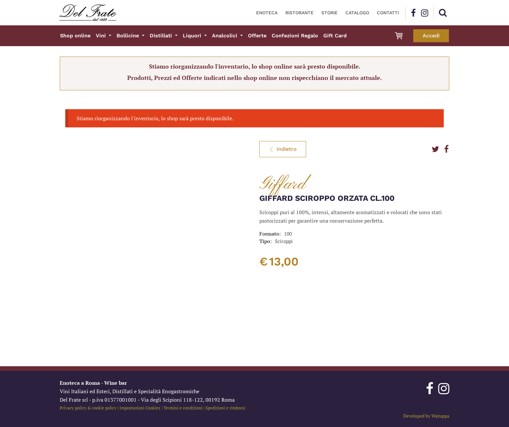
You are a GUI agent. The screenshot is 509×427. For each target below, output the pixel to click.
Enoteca (267, 12)
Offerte (257, 35)
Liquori (193, 35)
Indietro (283, 149)
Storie (329, 12)
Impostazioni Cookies (139, 408)
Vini (101, 35)
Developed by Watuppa (426, 416)
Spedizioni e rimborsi (225, 408)
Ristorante (299, 12)
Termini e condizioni (183, 408)
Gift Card (335, 35)
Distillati (162, 35)
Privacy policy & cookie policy (88, 408)
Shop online (75, 35)
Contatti (388, 12)
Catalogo (357, 12)
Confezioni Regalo (295, 35)
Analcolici (225, 35)
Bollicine (129, 35)
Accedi (431, 35)
